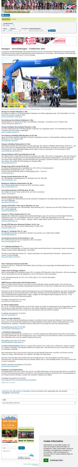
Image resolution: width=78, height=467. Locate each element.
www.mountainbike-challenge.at (11, 117)
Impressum (34, 464)
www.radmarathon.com (8, 180)
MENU (5, 15)
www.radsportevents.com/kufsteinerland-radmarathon (18, 380)
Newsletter (14, 19)
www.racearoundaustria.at (9, 366)
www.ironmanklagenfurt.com (10, 241)
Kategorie (12, 28)
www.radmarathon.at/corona (10, 257)
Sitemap (29, 464)
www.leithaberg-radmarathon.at (11, 151)
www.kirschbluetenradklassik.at (11, 123)
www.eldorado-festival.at (9, 140)
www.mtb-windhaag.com (9, 211)
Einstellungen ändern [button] (56, 460)
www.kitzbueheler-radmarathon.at (12, 342)
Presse (25, 464)
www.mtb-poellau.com (8, 228)
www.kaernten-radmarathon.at (11, 301)
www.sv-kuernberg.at (8, 193)
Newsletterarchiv (6, 451)
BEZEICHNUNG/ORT (35, 28)
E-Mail (3, 447)
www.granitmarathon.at (8, 163)
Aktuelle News (6, 19)
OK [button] (46, 460)
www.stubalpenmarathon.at (10, 132)
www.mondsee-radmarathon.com (12, 329)
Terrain (5, 28)
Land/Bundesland (8, 23)
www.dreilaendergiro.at (8, 234)
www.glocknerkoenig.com (9, 202)
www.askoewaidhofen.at (9, 187)
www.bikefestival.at (7, 173)
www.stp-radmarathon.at (9, 221)
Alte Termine (24, 28)
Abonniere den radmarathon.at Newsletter (16, 391)
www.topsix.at (5, 279)
